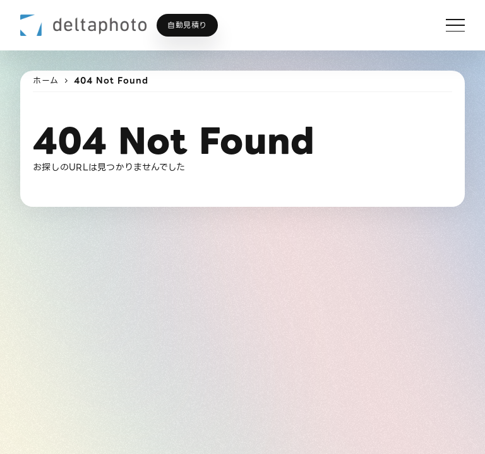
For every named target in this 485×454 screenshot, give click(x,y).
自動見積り (187, 25)
